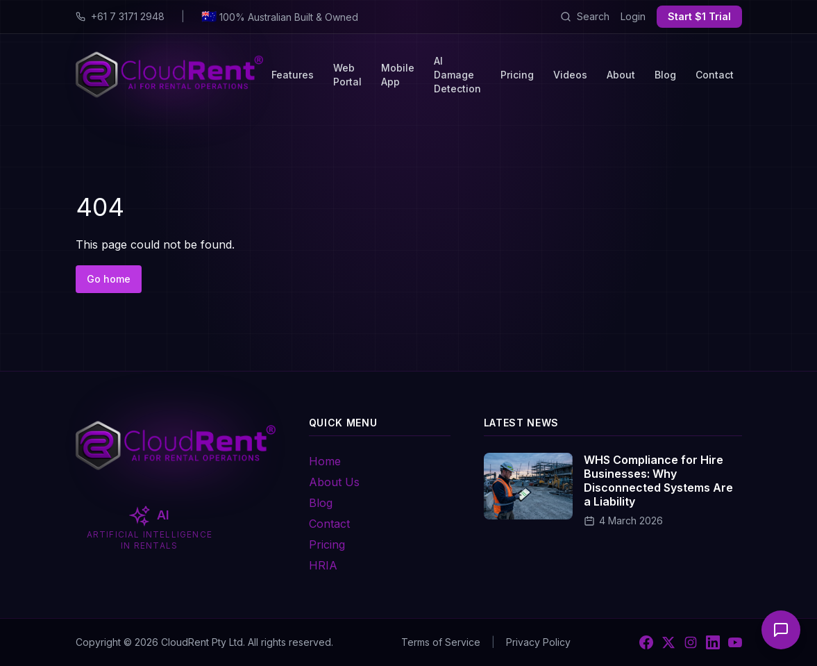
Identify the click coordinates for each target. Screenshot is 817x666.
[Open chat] (780, 629)
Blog (665, 75)
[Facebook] (646, 642)
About (621, 75)
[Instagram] (691, 642)
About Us (334, 482)
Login (633, 16)
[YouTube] (735, 642)
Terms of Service (440, 642)
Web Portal (347, 75)
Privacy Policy (538, 642)
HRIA (323, 565)
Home (325, 461)
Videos (570, 75)
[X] (668, 642)
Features (292, 75)
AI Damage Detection (457, 74)
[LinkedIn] (713, 642)
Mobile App (397, 75)
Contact (715, 75)
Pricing (517, 75)
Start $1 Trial (699, 16)
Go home (108, 279)
